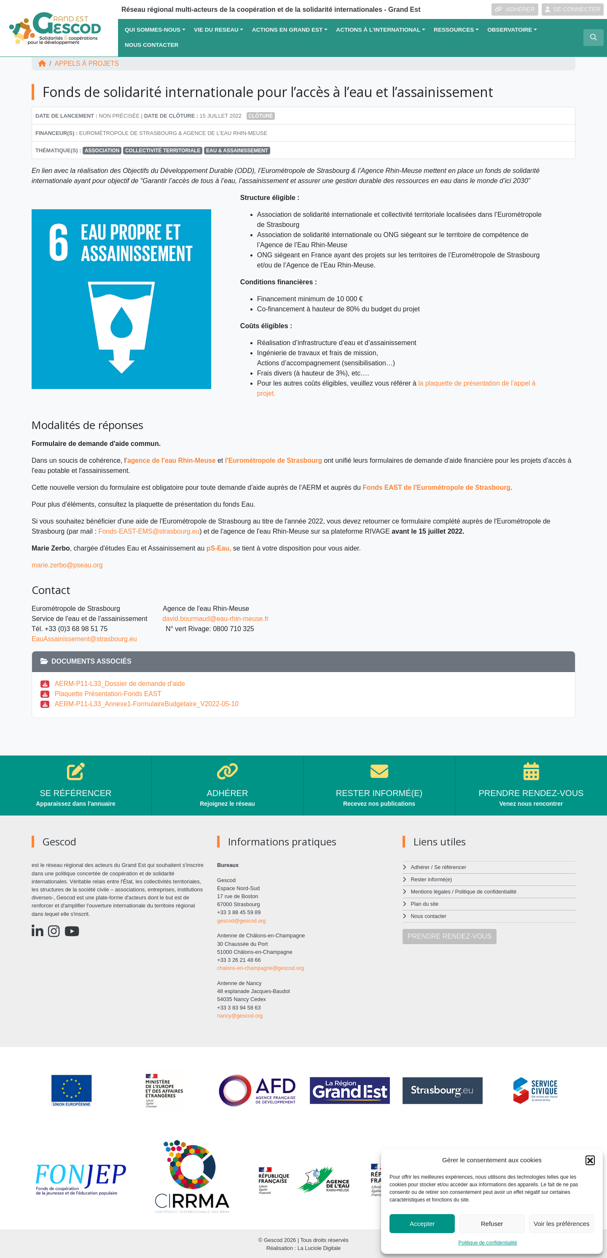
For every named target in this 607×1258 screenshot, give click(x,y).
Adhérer (420, 867)
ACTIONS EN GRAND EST (287, 30)
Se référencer (450, 867)
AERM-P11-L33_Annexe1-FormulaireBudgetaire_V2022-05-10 (148, 703)
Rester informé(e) (432, 879)
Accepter (422, 1223)
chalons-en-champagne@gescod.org (261, 967)
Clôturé (260, 116)
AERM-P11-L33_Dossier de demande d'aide (120, 683)
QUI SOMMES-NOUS (152, 30)
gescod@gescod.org (242, 921)
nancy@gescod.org (240, 1015)
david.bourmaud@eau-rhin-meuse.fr (216, 618)
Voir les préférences (562, 1223)
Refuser (492, 1223)
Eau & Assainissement (237, 151)
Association (102, 151)
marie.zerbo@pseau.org (68, 565)
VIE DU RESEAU (216, 30)
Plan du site (425, 903)
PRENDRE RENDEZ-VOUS (450, 934)
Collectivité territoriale (162, 151)
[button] (590, 1160)
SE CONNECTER (572, 9)
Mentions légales (431, 891)
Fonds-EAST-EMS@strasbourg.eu (149, 531)
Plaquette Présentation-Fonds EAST (109, 693)
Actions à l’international (378, 30)
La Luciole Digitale (319, 1247)
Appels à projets (87, 63)
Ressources (454, 30)
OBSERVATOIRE (509, 30)
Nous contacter (151, 45)
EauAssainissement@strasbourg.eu (85, 638)
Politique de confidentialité (487, 1243)
